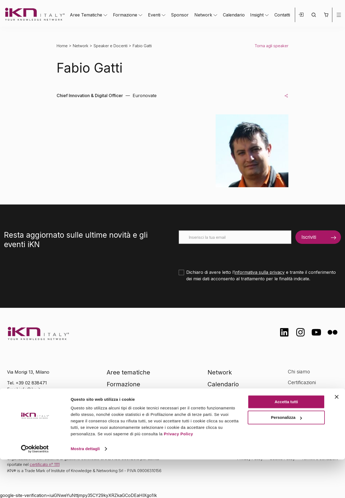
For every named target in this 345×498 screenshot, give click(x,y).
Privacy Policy (178, 472)
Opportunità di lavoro (311, 404)
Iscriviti (308, 237)
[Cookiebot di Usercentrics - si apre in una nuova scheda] (34, 487)
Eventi (154, 15)
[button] (326, 15)
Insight (257, 15)
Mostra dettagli (85, 487)
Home (62, 45)
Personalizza (286, 456)
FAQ (292, 414)
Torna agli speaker (271, 45)
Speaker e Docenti (110, 45)
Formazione (125, 15)
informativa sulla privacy (259, 272)
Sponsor (180, 15)
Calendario (234, 15)
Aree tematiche (128, 372)
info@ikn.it (29, 389)
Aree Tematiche (86, 15)
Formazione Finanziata (313, 393)
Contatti (282, 15)
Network (203, 15)
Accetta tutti (286, 440)
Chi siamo (299, 371)
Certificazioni (302, 382)
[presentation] (220, 254)
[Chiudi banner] (337, 435)
